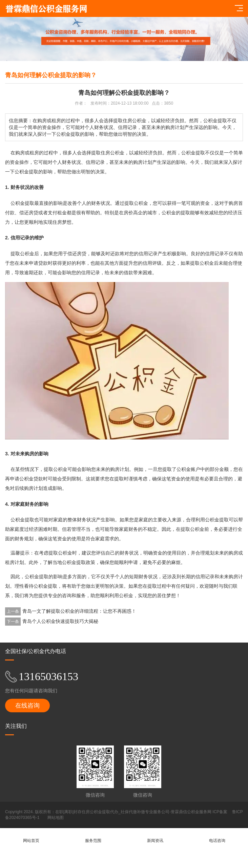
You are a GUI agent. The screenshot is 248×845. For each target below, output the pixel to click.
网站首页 (31, 836)
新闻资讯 (155, 836)
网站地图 (55, 817)
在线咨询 (27, 705)
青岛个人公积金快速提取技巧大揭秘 (60, 621)
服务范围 (93, 836)
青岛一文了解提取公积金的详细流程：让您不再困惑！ (79, 611)
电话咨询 (217, 836)
